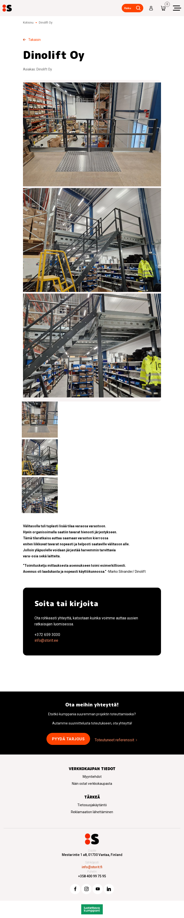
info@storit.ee (46, 640)
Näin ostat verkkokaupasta (92, 784)
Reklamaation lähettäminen (92, 812)
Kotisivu (28, 22)
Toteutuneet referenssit (114, 740)
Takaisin (34, 40)
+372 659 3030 (47, 634)
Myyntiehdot (92, 777)
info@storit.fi (92, 867)
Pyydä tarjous (68, 739)
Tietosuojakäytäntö (92, 805)
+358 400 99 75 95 (92, 876)
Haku (127, 8)
